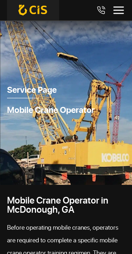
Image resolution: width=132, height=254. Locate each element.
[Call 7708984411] (101, 10)
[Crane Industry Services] (33, 10)
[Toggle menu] (118, 10)
